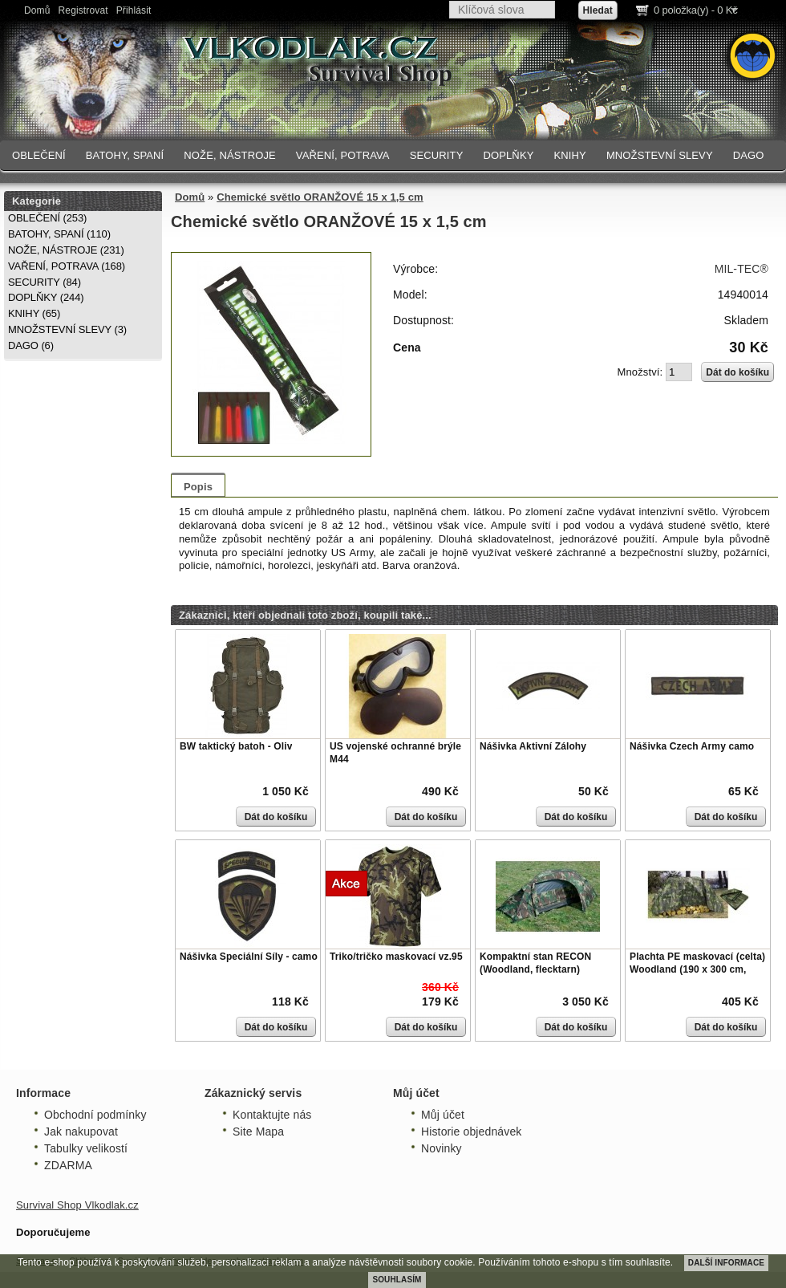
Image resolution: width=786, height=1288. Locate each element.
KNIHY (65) (34, 313)
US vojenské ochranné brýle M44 (395, 753)
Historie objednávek (471, 1131)
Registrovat (83, 10)
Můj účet (442, 1114)
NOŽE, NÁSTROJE (230, 155)
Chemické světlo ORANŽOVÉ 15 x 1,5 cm (320, 197)
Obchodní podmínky (95, 1114)
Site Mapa (258, 1131)
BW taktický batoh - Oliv (236, 746)
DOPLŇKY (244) (46, 297)
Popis (198, 487)
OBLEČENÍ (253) (47, 218)
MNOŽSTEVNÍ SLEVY (659, 155)
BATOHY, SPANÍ (125, 155)
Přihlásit (134, 10)
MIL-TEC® (741, 268)
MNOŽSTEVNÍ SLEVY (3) (67, 329)
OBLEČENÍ (39, 155)
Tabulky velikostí (86, 1148)
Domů (37, 10)
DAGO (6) (31, 345)
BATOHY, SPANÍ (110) (59, 234)
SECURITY (437, 155)
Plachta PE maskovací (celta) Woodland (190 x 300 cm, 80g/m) (697, 969)
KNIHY (569, 155)
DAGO (748, 155)
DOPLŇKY (508, 155)
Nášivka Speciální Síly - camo (249, 956)
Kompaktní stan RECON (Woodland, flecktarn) (535, 963)
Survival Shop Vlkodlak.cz (77, 1205)
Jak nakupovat (81, 1131)
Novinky (441, 1148)
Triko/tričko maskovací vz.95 (396, 956)
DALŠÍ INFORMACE (726, 1262)
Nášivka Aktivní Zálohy (533, 746)
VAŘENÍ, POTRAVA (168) (66, 266)
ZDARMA (68, 1165)
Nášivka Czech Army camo (692, 746)
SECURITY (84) (44, 282)
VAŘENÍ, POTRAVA (343, 155)
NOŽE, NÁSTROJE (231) (66, 250)
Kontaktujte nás (272, 1114)
